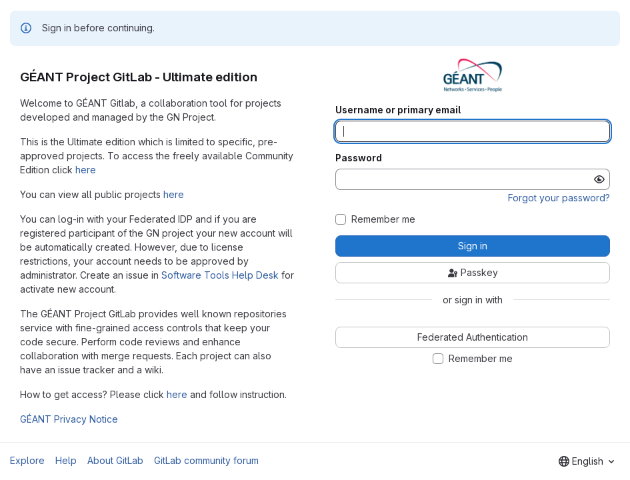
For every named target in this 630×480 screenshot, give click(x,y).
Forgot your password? (559, 197)
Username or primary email (398, 110)
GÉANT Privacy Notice (69, 419)
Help (66, 460)
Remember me (383, 219)
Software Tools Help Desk (220, 275)
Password (358, 158)
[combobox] (586, 461)
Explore (27, 460)
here (85, 169)
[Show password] (599, 179)
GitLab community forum (206, 460)
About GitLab (115, 460)
